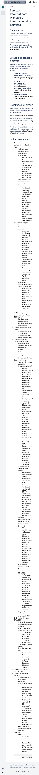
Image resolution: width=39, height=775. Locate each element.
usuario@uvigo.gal (20, 86)
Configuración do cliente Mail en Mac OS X (27, 475)
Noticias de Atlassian (30, 767)
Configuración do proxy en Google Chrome (27, 190)
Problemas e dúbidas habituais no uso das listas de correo (26, 559)
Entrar (35, 2)
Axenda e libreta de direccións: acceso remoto (27, 372)
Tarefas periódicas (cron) (25, 278)
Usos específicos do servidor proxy (27, 219)
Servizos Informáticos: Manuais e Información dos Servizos (20, 18)
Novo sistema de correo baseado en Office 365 (24, 571)
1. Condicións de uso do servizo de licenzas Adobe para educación (27, 741)
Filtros (24, 432)
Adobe (20, 735)
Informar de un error (15, 767)
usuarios (29, 755)
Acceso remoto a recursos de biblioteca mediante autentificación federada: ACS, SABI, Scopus (27, 172)
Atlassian (22, 771)
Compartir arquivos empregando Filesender (24, 679)
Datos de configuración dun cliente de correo (24, 520)
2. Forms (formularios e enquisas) (27, 657)
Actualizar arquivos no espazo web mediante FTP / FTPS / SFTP (27, 235)
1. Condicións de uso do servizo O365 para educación (25, 624)
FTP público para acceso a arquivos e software (24, 728)
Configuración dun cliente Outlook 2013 (26, 513)
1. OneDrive (26, 653)
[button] (3, 768)
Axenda (24, 368)
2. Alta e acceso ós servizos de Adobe (27, 749)
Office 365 (17, 620)
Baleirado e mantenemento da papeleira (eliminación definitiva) (27, 380)
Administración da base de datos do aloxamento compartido (27, 245)
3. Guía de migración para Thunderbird (27, 599)
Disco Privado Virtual (25, 683)
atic (23, 755)
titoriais (29, 757)
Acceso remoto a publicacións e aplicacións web (22, 145)
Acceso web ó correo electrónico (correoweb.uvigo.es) (25, 364)
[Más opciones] (34, 6)
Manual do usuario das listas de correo (27, 538)
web (23, 757)
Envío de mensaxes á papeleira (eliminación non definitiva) (27, 425)
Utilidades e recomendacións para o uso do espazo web (25, 284)
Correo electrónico (20, 360)
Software (17, 733)
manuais (17, 755)
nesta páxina (14, 49)
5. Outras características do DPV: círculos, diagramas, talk (27, 720)
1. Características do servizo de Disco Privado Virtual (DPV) (27, 690)
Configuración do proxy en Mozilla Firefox (27, 212)
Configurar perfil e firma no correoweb (27, 401)
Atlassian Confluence (24, 765)
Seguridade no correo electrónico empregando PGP (25, 614)
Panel (12, 6)
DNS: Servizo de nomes (21, 618)
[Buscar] (15, 2)
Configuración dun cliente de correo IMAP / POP (24, 468)
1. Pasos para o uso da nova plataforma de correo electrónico (27, 579)
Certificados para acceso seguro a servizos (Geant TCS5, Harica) (22, 315)
